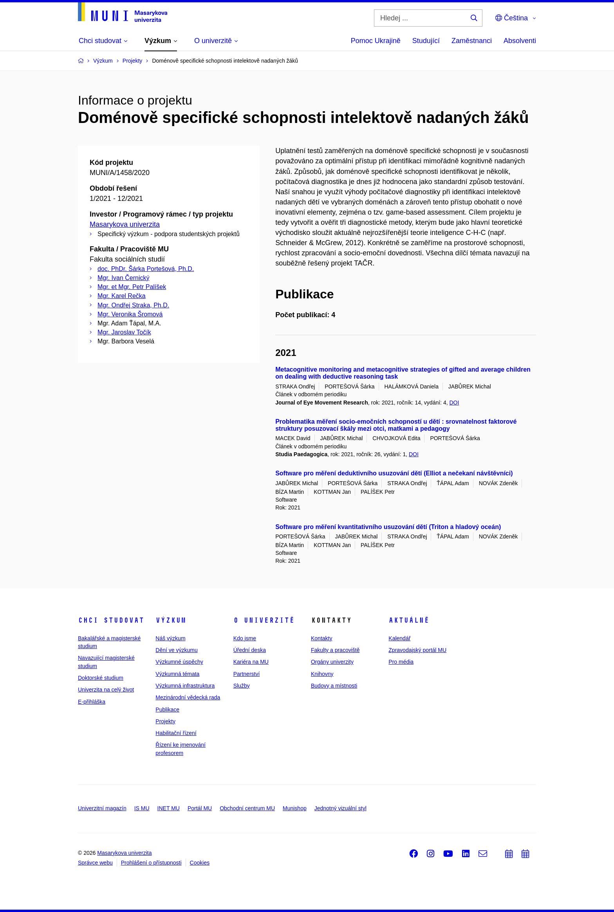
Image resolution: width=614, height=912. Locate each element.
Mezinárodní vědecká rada (187, 697)
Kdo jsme (244, 638)
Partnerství (246, 674)
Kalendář (399, 638)
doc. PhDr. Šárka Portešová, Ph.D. (146, 268)
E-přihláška (91, 702)
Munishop (295, 808)
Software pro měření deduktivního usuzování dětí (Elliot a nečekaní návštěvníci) (394, 473)
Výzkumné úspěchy (179, 662)
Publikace (167, 709)
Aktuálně (408, 620)
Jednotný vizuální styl (340, 808)
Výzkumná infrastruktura (185, 686)
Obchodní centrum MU (247, 808)
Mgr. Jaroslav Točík (124, 332)
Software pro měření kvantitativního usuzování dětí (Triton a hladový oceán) (388, 527)
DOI (454, 402)
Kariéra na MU (251, 662)
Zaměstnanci (471, 41)
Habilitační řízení (175, 733)
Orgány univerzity (332, 662)
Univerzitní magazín (102, 808)
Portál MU (200, 808)
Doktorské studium (100, 678)
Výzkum (170, 620)
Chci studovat (111, 620)
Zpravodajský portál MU (417, 650)
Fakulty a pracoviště (335, 650)
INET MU (168, 808)
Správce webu (95, 863)
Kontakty (321, 638)
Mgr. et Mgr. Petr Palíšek (132, 287)
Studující (426, 41)
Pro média (401, 662)
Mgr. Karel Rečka (122, 296)
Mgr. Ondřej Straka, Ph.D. (133, 305)
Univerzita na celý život (106, 689)
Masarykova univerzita (125, 224)
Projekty (165, 721)
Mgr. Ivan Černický (123, 278)
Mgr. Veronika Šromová (130, 314)
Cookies (200, 863)
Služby (241, 686)
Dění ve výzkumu (176, 650)
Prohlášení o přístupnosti (151, 863)
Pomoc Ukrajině (376, 41)
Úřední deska (249, 650)
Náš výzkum (170, 638)
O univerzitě (263, 620)
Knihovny (322, 674)
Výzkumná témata (177, 674)
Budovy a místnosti (334, 686)
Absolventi (520, 41)
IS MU (142, 808)
